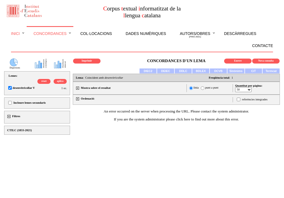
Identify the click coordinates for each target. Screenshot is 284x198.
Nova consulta (266, 60)
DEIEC (165, 71)
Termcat (271, 71)
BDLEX (201, 71)
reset (44, 81)
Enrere (238, 60)
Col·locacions (96, 33)
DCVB (218, 71)
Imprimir (87, 60)
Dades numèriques (146, 33)
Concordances (50, 33)
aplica (60, 81)
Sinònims (236, 71)
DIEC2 (148, 71)
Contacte (262, 45)
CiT (253, 71)
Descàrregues (240, 33)
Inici (15, 33)
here (187, 119)
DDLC (183, 71)
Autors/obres (195, 34)
